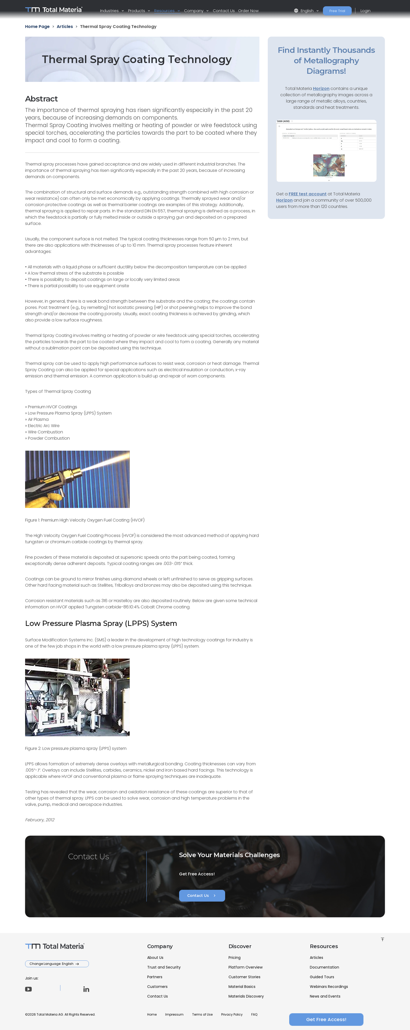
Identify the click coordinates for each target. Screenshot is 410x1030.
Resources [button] (165, 10)
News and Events (325, 996)
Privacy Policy (232, 1014)
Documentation (324, 967)
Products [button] (137, 10)
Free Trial (337, 10)
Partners (154, 977)
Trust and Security (164, 967)
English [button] (304, 10)
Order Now (248, 10)
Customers (157, 986)
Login (366, 10)
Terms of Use (202, 1014)
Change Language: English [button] (52, 963)
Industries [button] (110, 10)
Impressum (174, 1014)
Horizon (284, 200)
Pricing (235, 957)
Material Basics (242, 986)
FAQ (254, 1014)
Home (152, 1014)
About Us (155, 957)
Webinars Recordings (329, 986)
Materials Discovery (246, 996)
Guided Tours (322, 977)
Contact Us (224, 10)
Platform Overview (246, 967)
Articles (316, 957)
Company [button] (194, 10)
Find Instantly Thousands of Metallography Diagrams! (326, 60)
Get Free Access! (326, 1019)
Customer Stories (244, 977)
